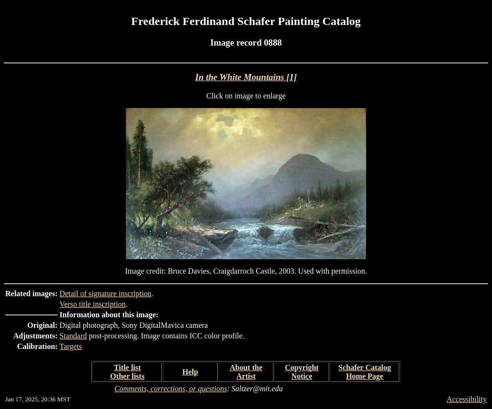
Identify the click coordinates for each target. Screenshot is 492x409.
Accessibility (466, 399)
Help (190, 372)
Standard (73, 336)
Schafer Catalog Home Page (364, 371)
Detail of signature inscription (106, 293)
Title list (127, 367)
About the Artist (246, 371)
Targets (71, 346)
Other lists (127, 376)
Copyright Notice (302, 371)
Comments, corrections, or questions (170, 389)
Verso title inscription (93, 304)
